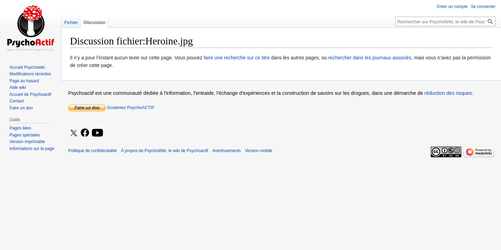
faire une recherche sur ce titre (237, 57)
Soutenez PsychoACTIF (111, 107)
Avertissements (226, 150)
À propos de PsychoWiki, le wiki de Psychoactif (164, 150)
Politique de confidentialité (92, 150)
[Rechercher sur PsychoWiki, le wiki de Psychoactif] (445, 21)
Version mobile (258, 150)
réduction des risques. (449, 93)
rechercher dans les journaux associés (369, 57)
